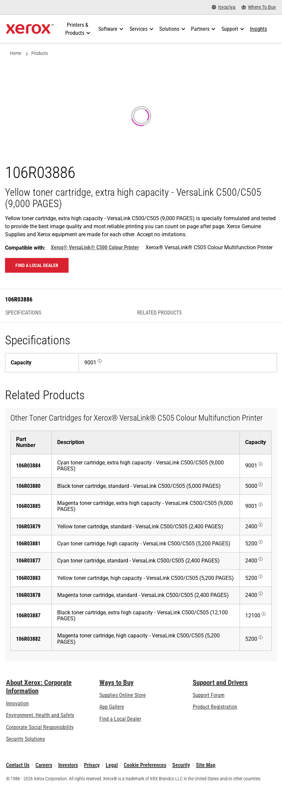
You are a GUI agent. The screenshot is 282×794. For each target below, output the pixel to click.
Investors (68, 765)
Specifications (23, 313)
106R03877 (28, 560)
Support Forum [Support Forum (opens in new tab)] (208, 695)
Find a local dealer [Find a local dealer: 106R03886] (36, 265)
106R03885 (28, 506)
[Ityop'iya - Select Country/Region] (224, 7)
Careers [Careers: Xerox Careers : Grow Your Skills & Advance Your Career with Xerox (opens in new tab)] (43, 765)
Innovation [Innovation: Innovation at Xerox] (17, 703)
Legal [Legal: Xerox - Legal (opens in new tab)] (112, 765)
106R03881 (28, 543)
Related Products (159, 313)
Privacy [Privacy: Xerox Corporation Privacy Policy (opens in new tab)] (92, 765)
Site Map (205, 765)
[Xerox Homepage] (30, 29)
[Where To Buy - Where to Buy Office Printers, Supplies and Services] (259, 7)
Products (39, 53)
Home (15, 53)
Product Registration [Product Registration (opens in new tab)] (215, 707)
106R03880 (28, 486)
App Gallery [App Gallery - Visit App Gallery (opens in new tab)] (111, 707)
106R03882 (28, 639)
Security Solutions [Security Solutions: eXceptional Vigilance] (25, 739)
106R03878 (28, 595)
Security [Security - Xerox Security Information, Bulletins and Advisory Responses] (181, 765)
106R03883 (28, 578)
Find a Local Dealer (120, 719)
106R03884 (28, 465)
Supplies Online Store (122, 695)
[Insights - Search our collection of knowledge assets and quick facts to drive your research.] (258, 29)
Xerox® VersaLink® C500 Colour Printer (95, 247)
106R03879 (28, 526)
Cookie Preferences (145, 765)
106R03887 (28, 615)
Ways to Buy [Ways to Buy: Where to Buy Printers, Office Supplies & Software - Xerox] (116, 683)
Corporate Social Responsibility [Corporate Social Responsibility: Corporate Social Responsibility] (40, 727)
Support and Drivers (220, 683)
